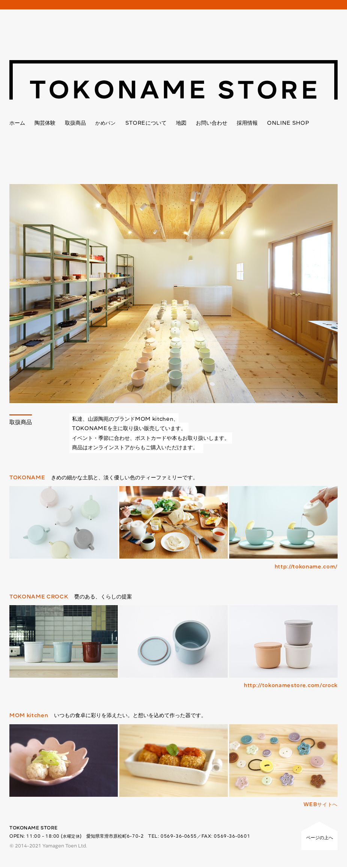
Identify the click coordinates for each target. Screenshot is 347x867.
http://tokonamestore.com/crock (291, 685)
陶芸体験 (45, 123)
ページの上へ (319, 837)
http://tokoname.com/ (306, 566)
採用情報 (247, 123)
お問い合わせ (211, 123)
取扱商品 (75, 123)
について (146, 123)
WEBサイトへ (320, 804)
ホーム (17, 123)
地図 (181, 123)
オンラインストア (109, 447)
